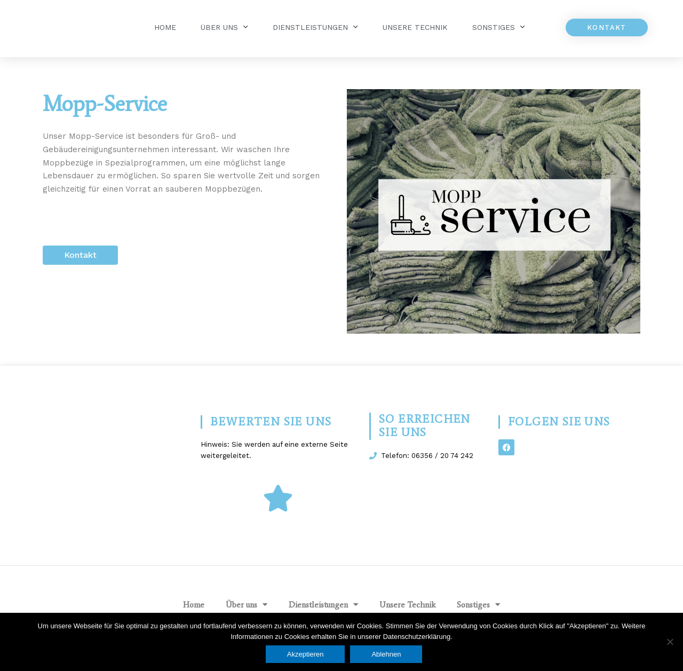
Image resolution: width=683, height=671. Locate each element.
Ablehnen (386, 654)
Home (165, 27)
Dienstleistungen (315, 27)
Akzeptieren (305, 654)
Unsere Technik (415, 27)
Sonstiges (498, 27)
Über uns (224, 27)
